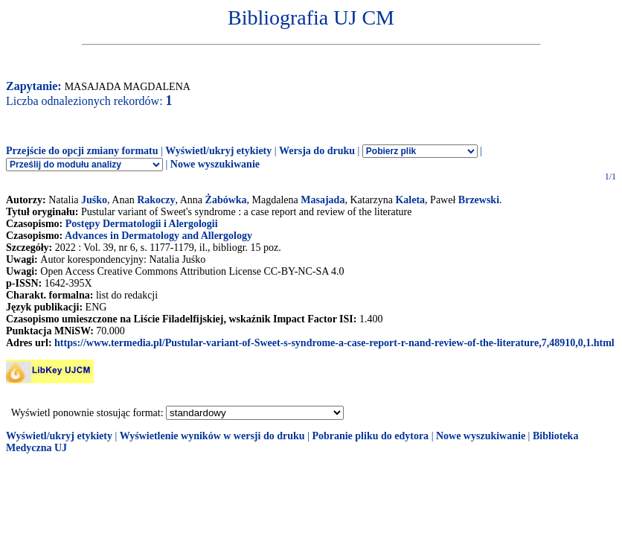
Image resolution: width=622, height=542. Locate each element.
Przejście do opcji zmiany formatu (82, 150)
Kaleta (410, 199)
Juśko (94, 199)
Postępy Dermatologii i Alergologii (141, 223)
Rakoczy (156, 199)
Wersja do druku (317, 150)
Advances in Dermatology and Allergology (158, 235)
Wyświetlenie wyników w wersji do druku (212, 435)
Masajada (322, 199)
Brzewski (478, 199)
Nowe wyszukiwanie (215, 164)
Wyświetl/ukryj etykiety (218, 150)
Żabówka (226, 199)
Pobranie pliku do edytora (370, 435)
